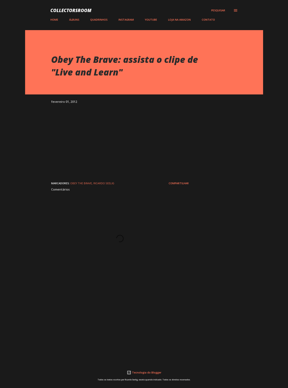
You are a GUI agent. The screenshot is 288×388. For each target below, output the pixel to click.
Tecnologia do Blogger (144, 372)
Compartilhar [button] (179, 183)
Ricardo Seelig (103, 183)
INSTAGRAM (126, 19)
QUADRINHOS (98, 19)
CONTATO (208, 19)
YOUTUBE (151, 19)
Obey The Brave (81, 183)
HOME (54, 19)
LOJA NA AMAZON (179, 19)
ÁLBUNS (74, 19)
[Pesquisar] (218, 10)
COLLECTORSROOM (70, 10)
